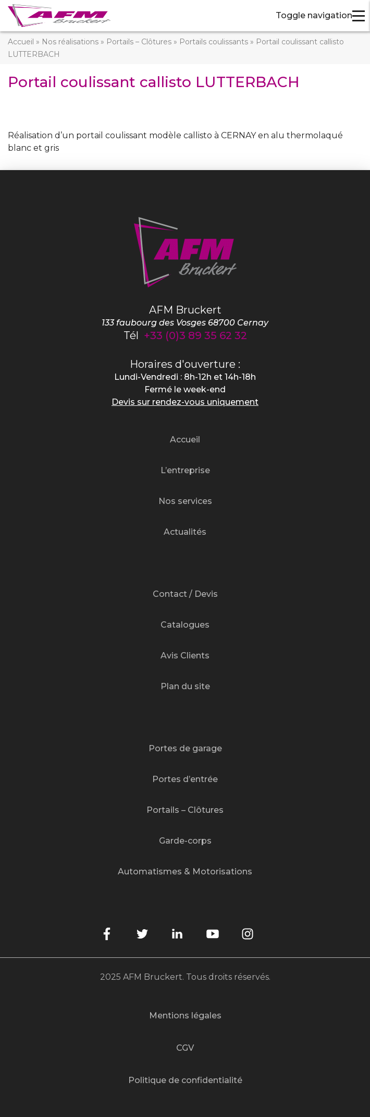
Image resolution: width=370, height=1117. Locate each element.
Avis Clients (185, 655)
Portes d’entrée (185, 779)
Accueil (21, 41)
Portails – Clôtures (138, 41)
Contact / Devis (185, 594)
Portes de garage (185, 748)
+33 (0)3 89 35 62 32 (195, 335)
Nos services (185, 501)
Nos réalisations (70, 41)
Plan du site (185, 686)
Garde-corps (185, 841)
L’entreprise (185, 470)
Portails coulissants (213, 41)
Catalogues (185, 625)
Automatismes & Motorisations (185, 871)
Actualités (185, 532)
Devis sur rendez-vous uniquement (185, 402)
